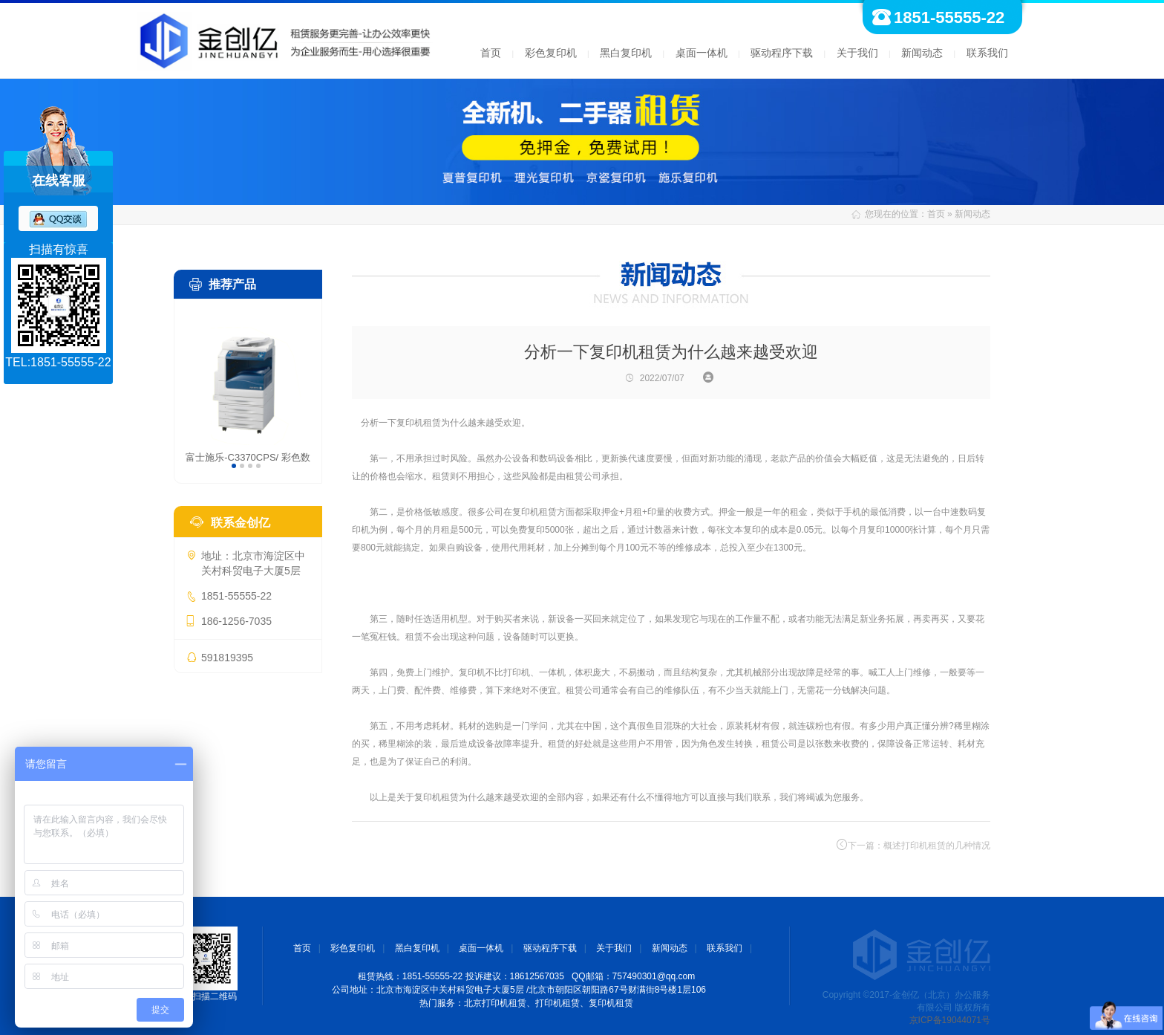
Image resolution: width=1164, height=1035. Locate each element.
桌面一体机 (702, 53)
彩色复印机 (551, 53)
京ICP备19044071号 (949, 1020)
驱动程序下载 (782, 53)
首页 (490, 53)
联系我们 (987, 53)
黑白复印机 (626, 53)
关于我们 (857, 53)
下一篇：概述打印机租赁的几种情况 (913, 844)
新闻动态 (922, 53)
